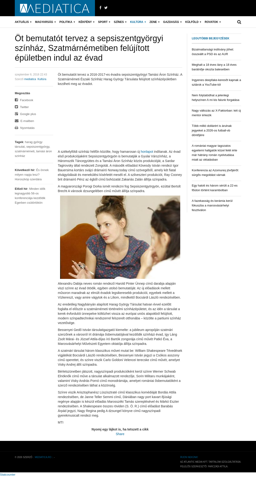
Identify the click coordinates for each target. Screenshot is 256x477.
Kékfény (85, 22)
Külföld (191, 22)
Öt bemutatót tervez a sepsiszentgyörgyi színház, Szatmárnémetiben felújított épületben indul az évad (89, 48)
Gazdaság (171, 22)
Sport (102, 22)
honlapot (147, 151)
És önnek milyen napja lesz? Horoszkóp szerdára (32, 174)
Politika (65, 22)
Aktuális (22, 22)
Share (120, 434)
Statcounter (7, 474)
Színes (119, 22)
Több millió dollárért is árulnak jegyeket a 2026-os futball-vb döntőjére (212, 130)
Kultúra (136, 22)
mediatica (30, 79)
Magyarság (44, 22)
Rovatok (211, 22)
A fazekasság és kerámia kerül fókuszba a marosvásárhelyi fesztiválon (212, 205)
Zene (153, 22)
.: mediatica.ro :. (43, 457)
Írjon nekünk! (189, 457)
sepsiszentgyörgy (37, 146)
